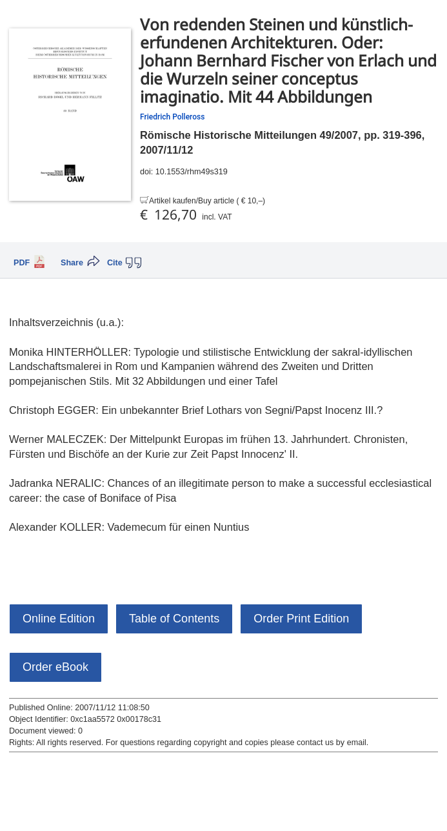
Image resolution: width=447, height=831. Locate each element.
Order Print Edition (301, 618)
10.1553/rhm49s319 (191, 171)
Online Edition (59, 618)
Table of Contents (174, 618)
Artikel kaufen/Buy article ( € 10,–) (207, 200)
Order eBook (55, 667)
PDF (22, 262)
